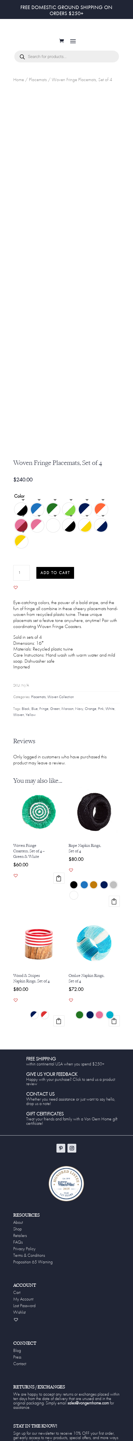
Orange (90, 715)
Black (26, 715)
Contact (19, 1369)
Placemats (38, 85)
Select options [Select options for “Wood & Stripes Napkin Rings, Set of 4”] (58, 1026)
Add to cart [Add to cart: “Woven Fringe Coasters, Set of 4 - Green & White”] (58, 884)
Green (55, 715)
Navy (79, 715)
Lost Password (24, 1311)
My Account (23, 1305)
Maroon (67, 715)
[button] (15, 593)
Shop (17, 1235)
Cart (16, 1298)
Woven (18, 721)
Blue (34, 715)
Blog (17, 1356)
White (110, 715)
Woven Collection (60, 703)
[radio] (21, 515)
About (18, 1228)
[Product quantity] (21, 579)
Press (17, 1363)
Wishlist (19, 1318)
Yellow (31, 721)
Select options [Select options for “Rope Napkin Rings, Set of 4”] (114, 907)
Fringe (43, 715)
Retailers (20, 1241)
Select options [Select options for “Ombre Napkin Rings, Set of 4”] (114, 1026)
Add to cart (55, 579)
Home (18, 85)
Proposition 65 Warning (33, 1268)
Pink (101, 715)
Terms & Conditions (29, 1261)
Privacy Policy (24, 1254)
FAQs (18, 1248)
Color (19, 502)
